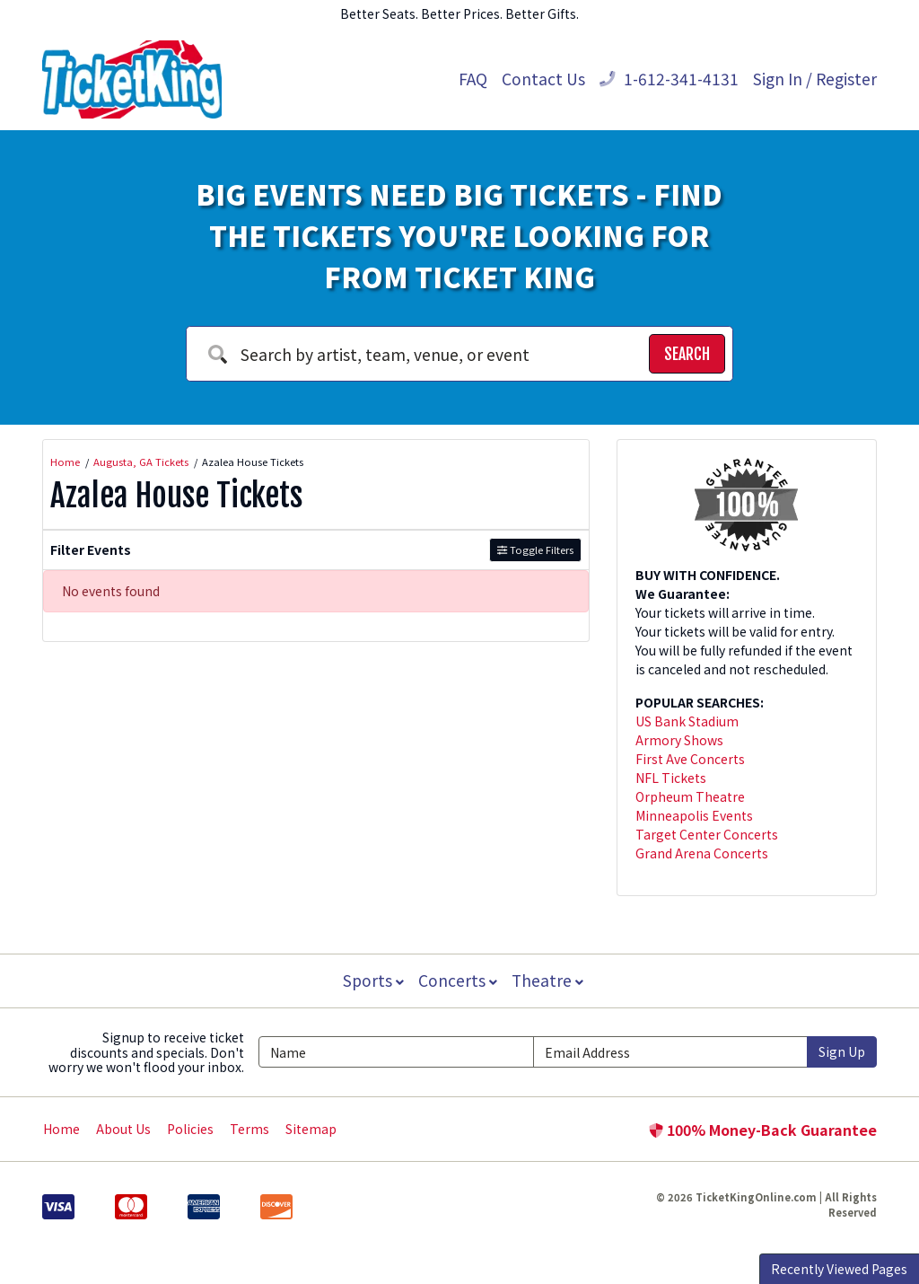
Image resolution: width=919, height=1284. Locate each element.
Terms (249, 1129)
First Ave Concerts (690, 759)
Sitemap (311, 1129)
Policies (190, 1129)
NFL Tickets (670, 778)
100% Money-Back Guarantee (763, 1129)
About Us (123, 1129)
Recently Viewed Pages (839, 1269)
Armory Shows (679, 740)
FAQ (473, 78)
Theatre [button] (549, 980)
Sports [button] (371, 980)
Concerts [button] (457, 980)
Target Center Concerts (706, 834)
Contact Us (543, 78)
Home (61, 1129)
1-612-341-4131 (669, 78)
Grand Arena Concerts (701, 853)
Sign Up (841, 1051)
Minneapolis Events (694, 815)
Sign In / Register (815, 78)
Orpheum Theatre (690, 796)
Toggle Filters (535, 549)
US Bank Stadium (687, 721)
